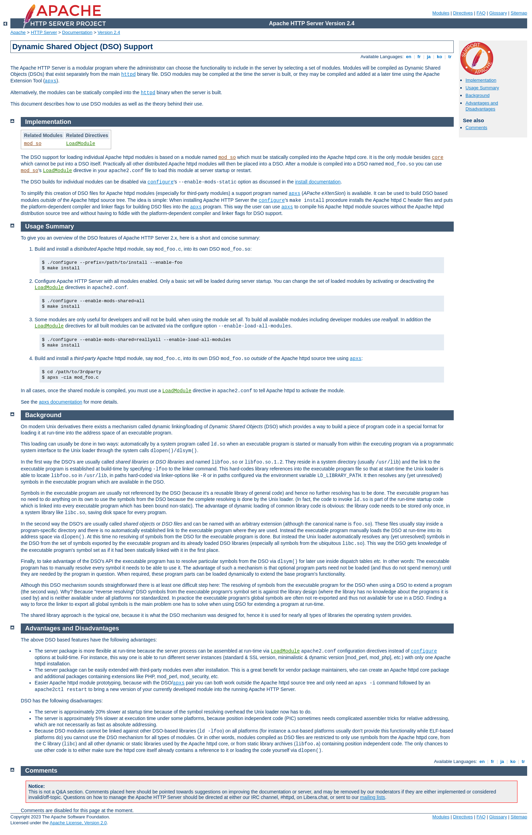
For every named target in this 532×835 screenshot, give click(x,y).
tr (450, 56)
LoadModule (80, 143)
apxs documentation (60, 402)
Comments (476, 127)
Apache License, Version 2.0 (78, 822)
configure (161, 182)
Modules (440, 13)
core (438, 157)
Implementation (481, 80)
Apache (18, 32)
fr (419, 56)
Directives (463, 13)
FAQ (481, 13)
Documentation (77, 32)
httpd (128, 74)
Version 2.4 (109, 32)
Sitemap (519, 13)
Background (477, 95)
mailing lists (372, 797)
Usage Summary (482, 87)
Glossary (498, 13)
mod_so (32, 143)
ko (439, 56)
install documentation (318, 182)
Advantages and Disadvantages (482, 105)
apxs (50, 81)
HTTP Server (44, 32)
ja (429, 56)
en (409, 56)
